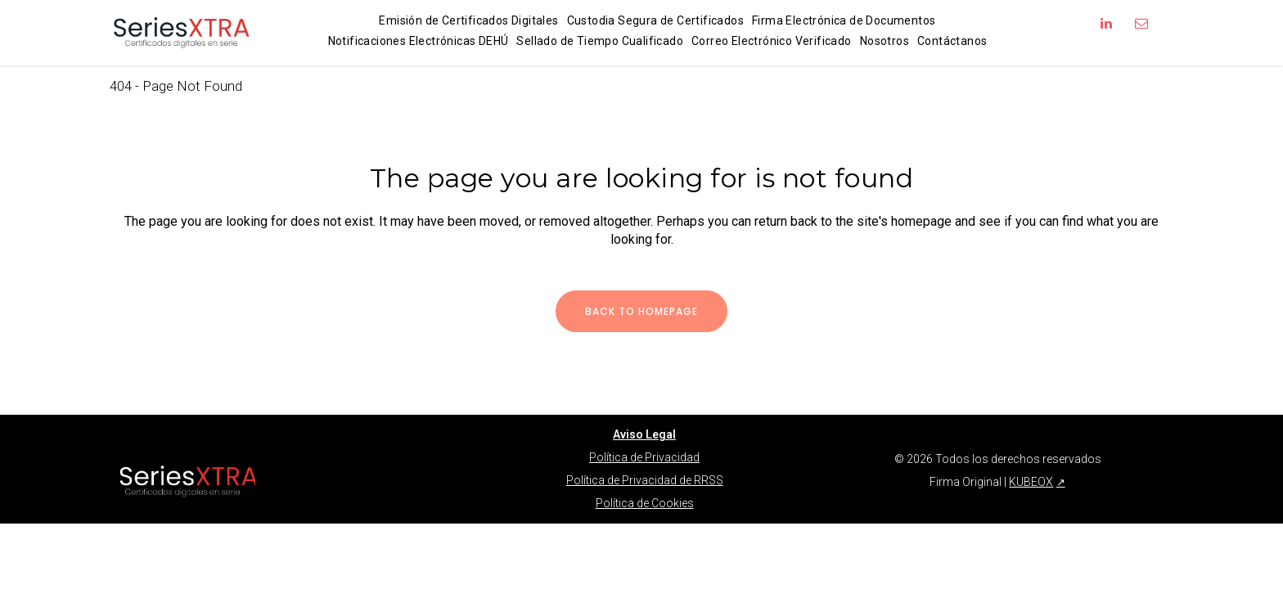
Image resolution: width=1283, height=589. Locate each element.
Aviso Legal (644, 401)
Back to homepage (641, 311)
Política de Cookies (645, 470)
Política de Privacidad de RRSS (644, 447)
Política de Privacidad (644, 424)
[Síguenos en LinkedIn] (1106, 23)
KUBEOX (1031, 449)
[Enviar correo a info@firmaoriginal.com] (1141, 23)
